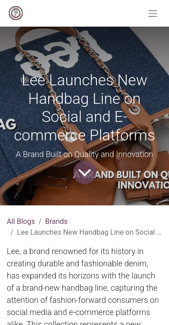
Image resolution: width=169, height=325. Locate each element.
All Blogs (21, 221)
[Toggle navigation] (152, 13)
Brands (56, 221)
